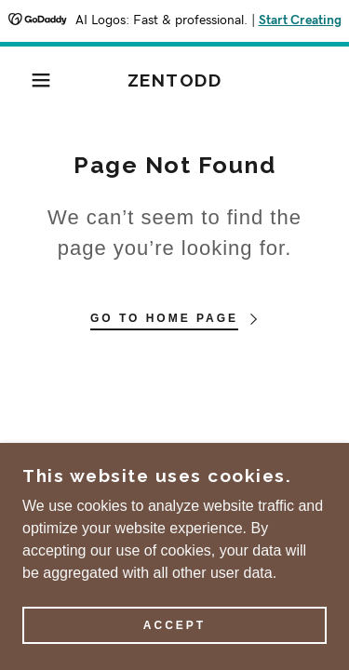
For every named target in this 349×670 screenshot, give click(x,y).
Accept (174, 625)
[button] (27, 80)
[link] (174, 80)
